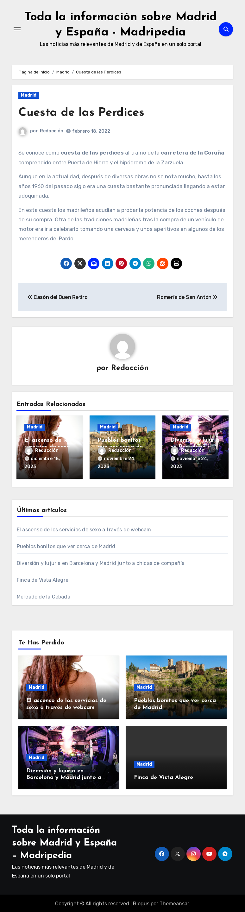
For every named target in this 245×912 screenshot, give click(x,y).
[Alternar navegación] (17, 29)
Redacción (51, 131)
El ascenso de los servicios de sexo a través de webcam (84, 529)
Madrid (28, 95)
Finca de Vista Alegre (42, 579)
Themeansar (174, 903)
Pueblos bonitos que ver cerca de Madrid (66, 545)
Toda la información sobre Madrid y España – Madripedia (64, 842)
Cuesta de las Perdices (82, 113)
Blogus (141, 903)
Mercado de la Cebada (43, 596)
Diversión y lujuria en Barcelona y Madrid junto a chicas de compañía (101, 562)
